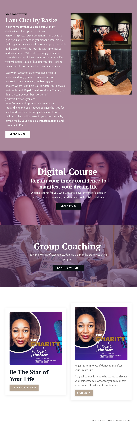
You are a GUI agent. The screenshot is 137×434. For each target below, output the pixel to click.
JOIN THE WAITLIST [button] (68, 268)
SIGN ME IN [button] (84, 393)
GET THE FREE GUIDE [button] (24, 387)
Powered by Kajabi (124, 427)
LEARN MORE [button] (17, 134)
